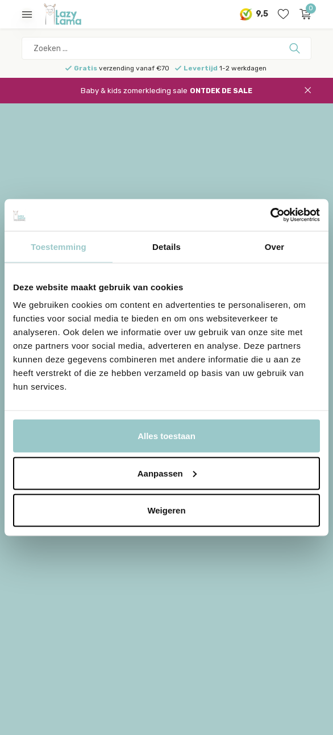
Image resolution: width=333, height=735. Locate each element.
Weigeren (166, 510)
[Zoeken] (166, 48)
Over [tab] (275, 246)
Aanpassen (167, 473)
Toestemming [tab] (58, 246)
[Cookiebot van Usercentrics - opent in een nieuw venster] (270, 215)
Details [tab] (166, 246)
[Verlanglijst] (283, 14)
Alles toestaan (166, 436)
